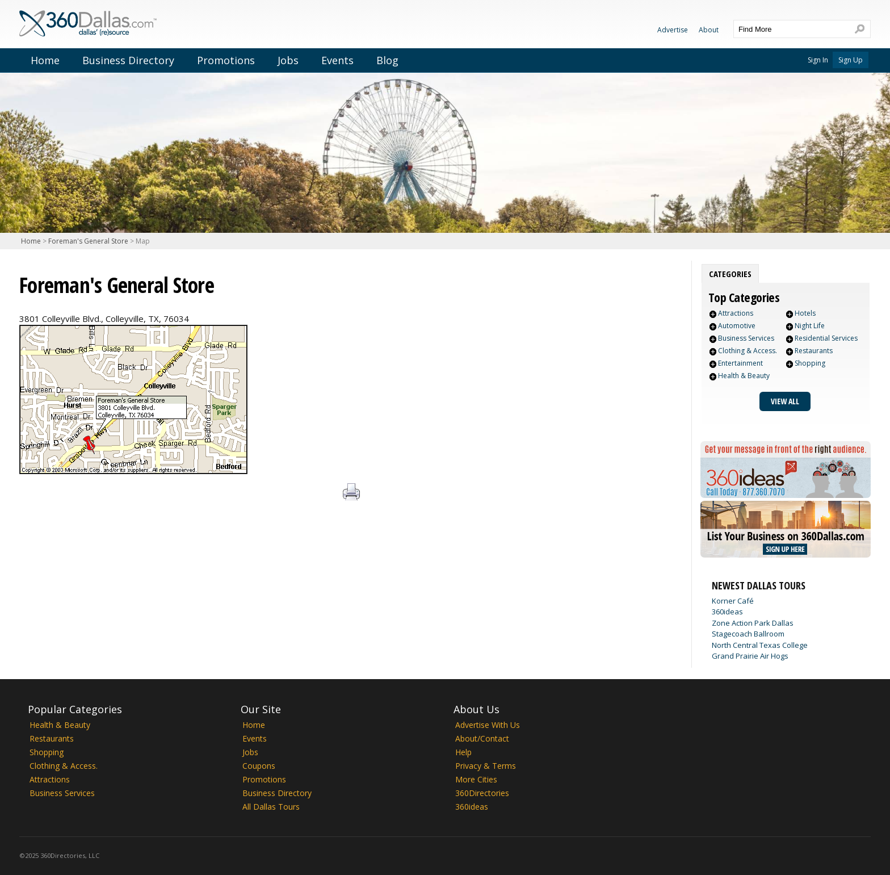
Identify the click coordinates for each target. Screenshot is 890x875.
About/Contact (482, 738)
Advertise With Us (487, 724)
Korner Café (733, 601)
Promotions (226, 60)
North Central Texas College (760, 645)
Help (463, 752)
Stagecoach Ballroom (748, 634)
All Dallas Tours (271, 806)
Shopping (810, 363)
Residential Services (826, 338)
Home (45, 60)
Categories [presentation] (730, 273)
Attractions (735, 313)
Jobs (288, 60)
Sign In (818, 60)
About (709, 30)
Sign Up (850, 60)
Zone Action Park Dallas (753, 623)
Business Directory (128, 60)
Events (337, 60)
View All (785, 401)
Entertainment (740, 363)
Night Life (810, 325)
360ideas (727, 611)
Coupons (258, 765)
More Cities (476, 779)
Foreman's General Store (88, 241)
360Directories (482, 793)
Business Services (746, 338)
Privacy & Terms (485, 765)
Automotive (736, 325)
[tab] (730, 273)
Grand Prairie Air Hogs (750, 656)
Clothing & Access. (747, 350)
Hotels (805, 313)
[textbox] (790, 28)
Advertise (672, 30)
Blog (387, 60)
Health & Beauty (744, 375)
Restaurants (814, 350)
